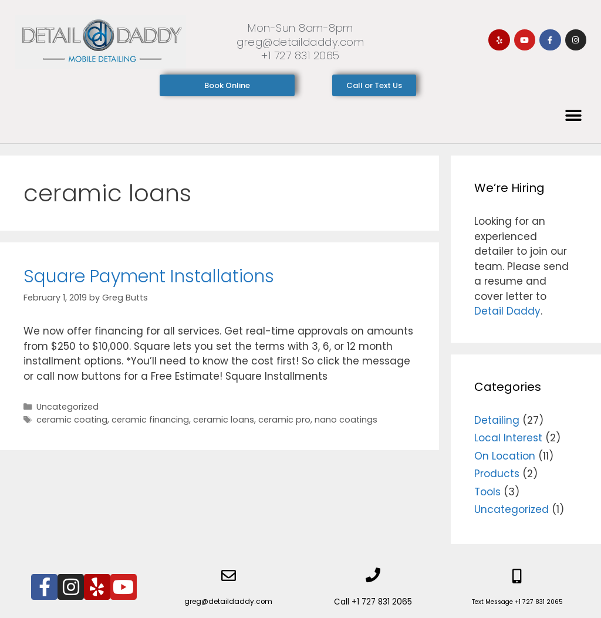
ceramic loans (223, 419)
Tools (487, 492)
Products (496, 474)
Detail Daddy (507, 311)
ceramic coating (71, 419)
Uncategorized (67, 407)
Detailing (496, 420)
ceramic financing (150, 419)
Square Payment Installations (148, 276)
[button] (573, 115)
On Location (504, 456)
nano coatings (346, 419)
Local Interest (508, 438)
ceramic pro (284, 419)
